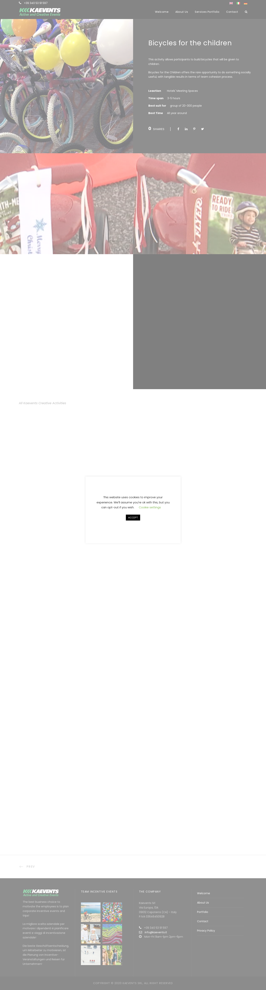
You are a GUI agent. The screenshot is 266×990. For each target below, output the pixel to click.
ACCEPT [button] (133, 517)
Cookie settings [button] (150, 507)
